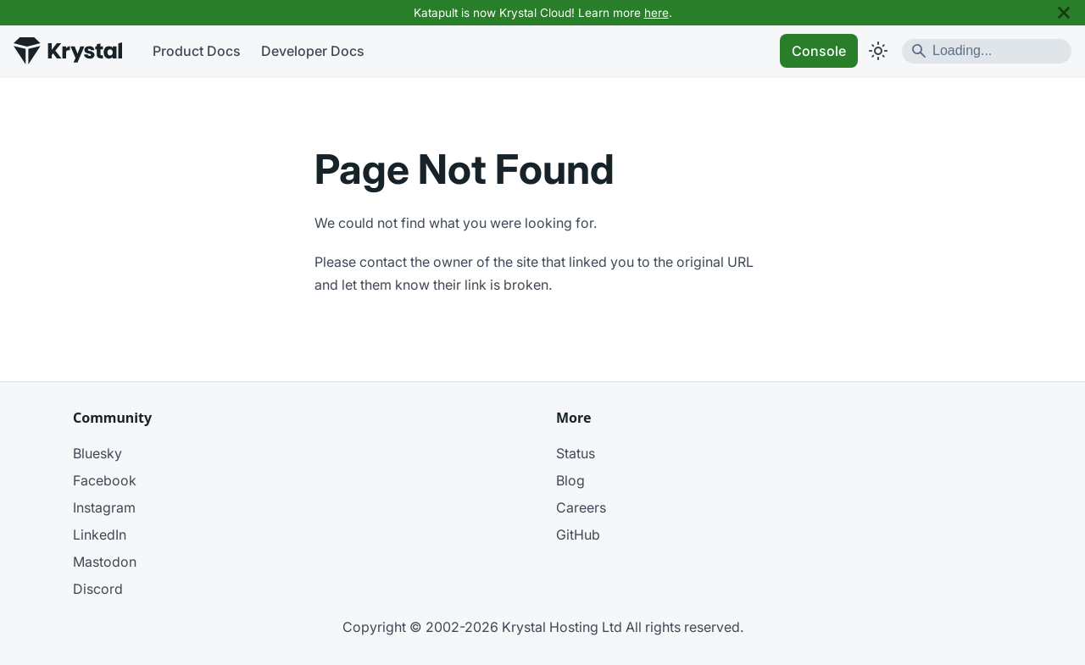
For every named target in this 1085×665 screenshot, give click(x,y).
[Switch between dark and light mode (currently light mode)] (878, 50)
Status (575, 453)
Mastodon (104, 561)
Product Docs (197, 50)
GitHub (578, 534)
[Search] (986, 51)
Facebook (104, 480)
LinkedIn (99, 534)
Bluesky (97, 453)
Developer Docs (312, 50)
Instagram (104, 507)
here (656, 12)
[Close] (1064, 12)
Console (819, 50)
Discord (98, 588)
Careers (581, 507)
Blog (570, 480)
